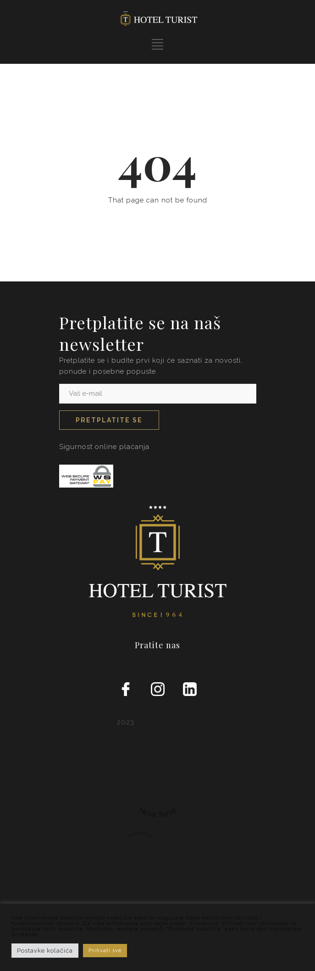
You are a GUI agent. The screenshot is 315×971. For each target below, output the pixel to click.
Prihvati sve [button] (105, 951)
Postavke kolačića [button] (45, 950)
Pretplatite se (109, 420)
